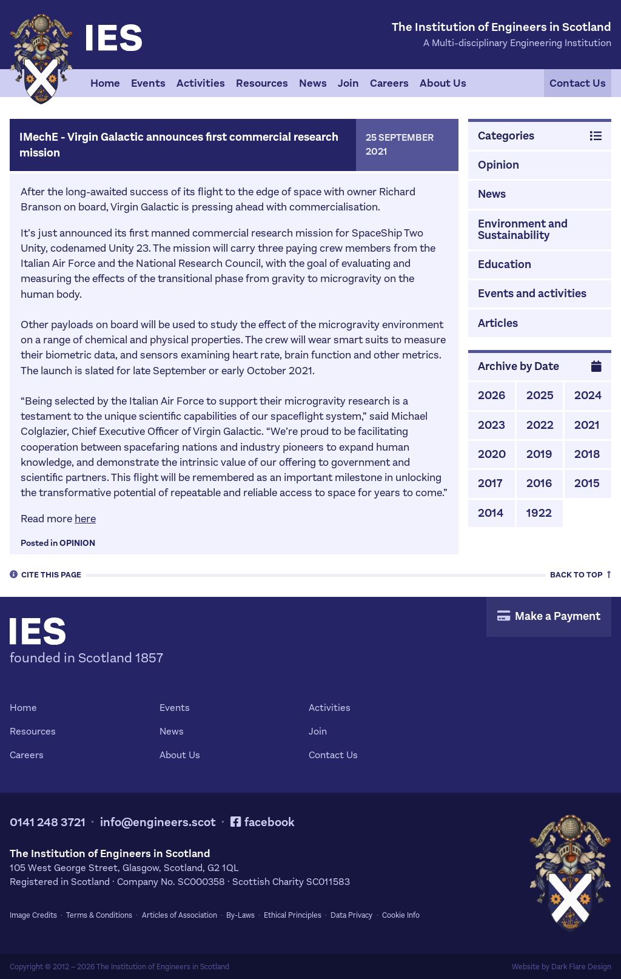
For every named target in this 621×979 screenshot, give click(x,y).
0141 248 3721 (48, 822)
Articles (498, 323)
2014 (490, 512)
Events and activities (532, 293)
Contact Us (577, 83)
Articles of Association (179, 915)
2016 (539, 483)
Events (148, 83)
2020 (492, 454)
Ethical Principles (292, 915)
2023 (491, 424)
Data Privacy (351, 915)
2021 (587, 424)
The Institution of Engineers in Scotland (162, 967)
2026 (491, 395)
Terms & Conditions (99, 915)
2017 (490, 483)
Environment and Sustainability (523, 229)
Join (348, 83)
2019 (539, 454)
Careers (389, 83)
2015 (587, 483)
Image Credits (33, 915)
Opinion (77, 543)
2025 (540, 395)
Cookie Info (401, 915)
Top (580, 574)
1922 (539, 512)
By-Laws (240, 915)
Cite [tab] (45, 574)
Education (504, 264)
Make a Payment (548, 616)
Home (105, 83)
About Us (443, 83)
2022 (540, 424)
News (313, 83)
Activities (200, 83)
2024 (588, 395)
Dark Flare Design (581, 967)
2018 (587, 454)
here (85, 518)
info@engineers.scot (158, 822)
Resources (262, 83)
